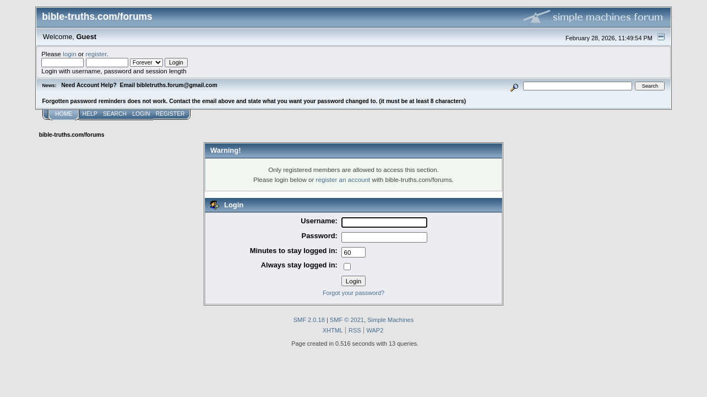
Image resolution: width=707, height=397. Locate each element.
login (70, 53)
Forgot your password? (353, 292)
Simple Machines (390, 319)
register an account (343, 179)
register (95, 53)
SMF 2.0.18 (309, 319)
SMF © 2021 (347, 319)
